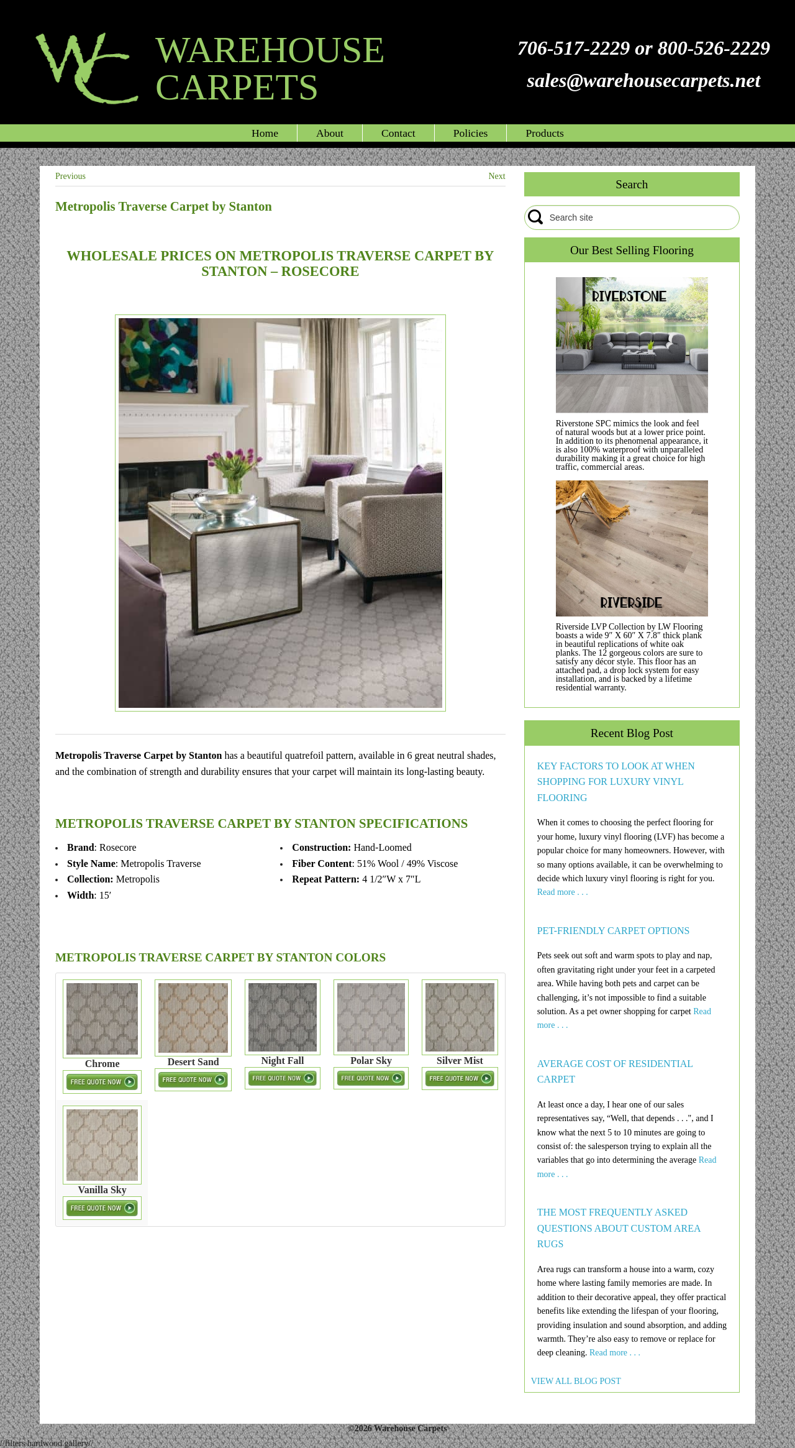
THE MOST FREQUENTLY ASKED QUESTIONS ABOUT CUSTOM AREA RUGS (619, 1228)
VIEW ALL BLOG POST (576, 1381)
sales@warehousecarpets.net (643, 80)
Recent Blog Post (632, 733)
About (329, 133)
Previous (70, 176)
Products (544, 133)
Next (496, 176)
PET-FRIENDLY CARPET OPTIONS (613, 930)
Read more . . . (562, 892)
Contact (398, 133)
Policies (470, 133)
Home (265, 133)
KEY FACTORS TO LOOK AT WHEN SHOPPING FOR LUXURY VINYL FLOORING (616, 782)
